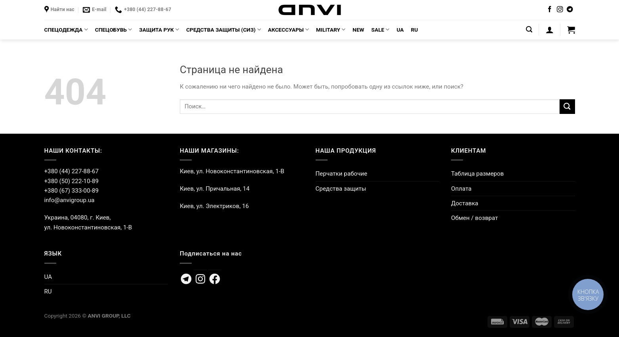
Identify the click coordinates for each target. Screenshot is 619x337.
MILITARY (330, 29)
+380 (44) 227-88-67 (71, 171)
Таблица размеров (477, 173)
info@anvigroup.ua (69, 200)
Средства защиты (341, 188)
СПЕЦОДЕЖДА (66, 29)
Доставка (464, 203)
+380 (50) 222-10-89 (71, 181)
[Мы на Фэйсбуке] (550, 9)
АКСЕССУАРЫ (288, 29)
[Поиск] (529, 29)
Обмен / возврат (474, 218)
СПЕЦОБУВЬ (113, 29)
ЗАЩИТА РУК (159, 29)
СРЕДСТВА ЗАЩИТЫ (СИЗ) (223, 29)
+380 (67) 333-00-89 (71, 190)
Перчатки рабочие (342, 173)
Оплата (461, 188)
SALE (380, 29)
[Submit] (567, 106)
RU (414, 30)
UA (400, 30)
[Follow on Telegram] (570, 9)
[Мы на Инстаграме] (560, 9)
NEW (358, 30)
